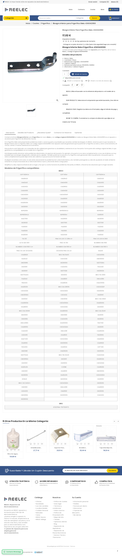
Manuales (39, 513)
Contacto (81, 9)
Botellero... (83, 448)
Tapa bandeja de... (106, 448)
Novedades (40, 504)
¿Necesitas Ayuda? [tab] (44, 133)
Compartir (72, 85)
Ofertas (38, 501)
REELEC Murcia (41, 517)
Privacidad (66, 546)
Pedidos (76, 504)
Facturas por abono (80, 506)
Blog (55, 524)
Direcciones (78, 508)
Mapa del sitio (59, 517)
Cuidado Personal (42, 510)
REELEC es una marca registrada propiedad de (23, 552)
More (102, 9)
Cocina (92, 9)
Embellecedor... (36, 448)
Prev (114, 421)
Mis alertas (77, 515)
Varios (38, 515)
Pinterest (82, 85)
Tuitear (77, 85)
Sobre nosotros (59, 510)
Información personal (81, 501)
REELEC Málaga (41, 519)
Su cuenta (76, 497)
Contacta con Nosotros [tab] (62, 133)
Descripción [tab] (10, 133)
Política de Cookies (60, 501)
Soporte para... (59, 448)
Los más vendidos (42, 506)
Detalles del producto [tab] (26, 133)
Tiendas (57, 519)
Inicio (70, 9)
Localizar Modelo (41, 508)
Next (118, 421)
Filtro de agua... (12, 454)
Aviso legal (57, 504)
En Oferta (115, 9)
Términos (72, 546)
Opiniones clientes (60, 522)
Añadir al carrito (79, 74)
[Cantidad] (64, 74)
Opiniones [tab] (78, 133)
